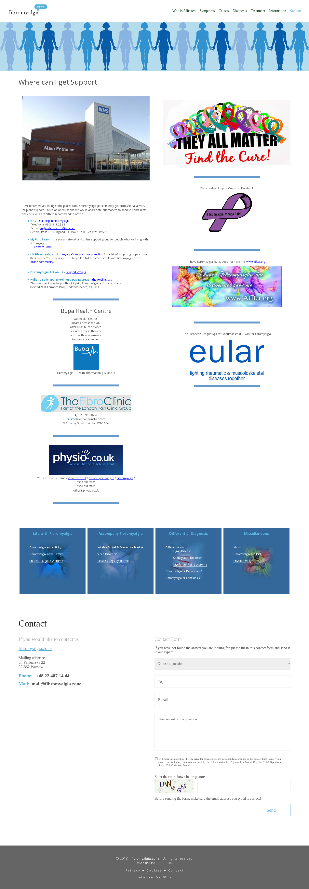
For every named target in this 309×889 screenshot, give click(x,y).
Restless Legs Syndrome (113, 561)
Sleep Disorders (107, 554)
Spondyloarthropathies (187, 558)
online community (41, 262)
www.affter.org (255, 261)
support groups (76, 272)
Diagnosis (240, 11)
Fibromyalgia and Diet (247, 554)
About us (239, 547)
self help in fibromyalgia (54, 221)
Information (277, 11)
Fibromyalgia (125, 478)
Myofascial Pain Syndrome (190, 564)
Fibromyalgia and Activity (45, 547)
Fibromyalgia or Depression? (183, 571)
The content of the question (222, 731)
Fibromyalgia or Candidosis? (183, 578)
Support (295, 11)
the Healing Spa (102, 279)
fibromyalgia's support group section (79, 254)
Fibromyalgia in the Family (46, 554)
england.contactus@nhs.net (57, 228)
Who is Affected (184, 11)
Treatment (258, 11)
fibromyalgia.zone (35, 648)
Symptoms (207, 11)
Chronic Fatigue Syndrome (46, 561)
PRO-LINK (164, 863)
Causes (224, 11)
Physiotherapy (242, 561)
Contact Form (43, 247)
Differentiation (174, 547)
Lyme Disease (182, 551)
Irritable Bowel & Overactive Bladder (120, 547)
